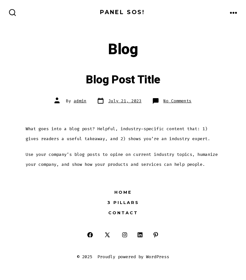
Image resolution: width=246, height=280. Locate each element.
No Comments (177, 101)
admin (80, 101)
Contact (123, 212)
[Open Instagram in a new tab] (124, 235)
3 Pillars (123, 202)
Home (123, 192)
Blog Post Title (123, 80)
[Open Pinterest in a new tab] (155, 235)
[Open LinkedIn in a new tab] (140, 235)
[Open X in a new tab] (107, 235)
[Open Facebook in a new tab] (90, 235)
